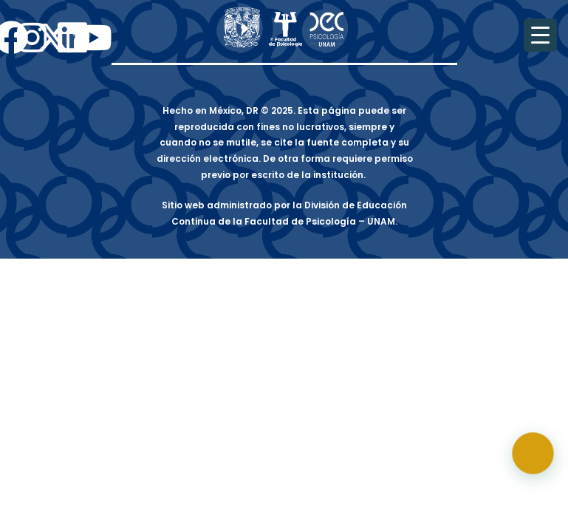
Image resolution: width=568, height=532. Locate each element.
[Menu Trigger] (540, 35)
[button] (538, 468)
